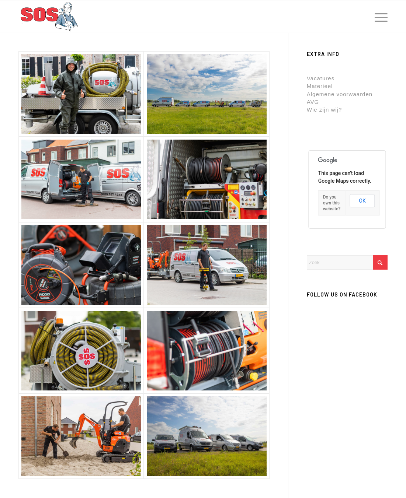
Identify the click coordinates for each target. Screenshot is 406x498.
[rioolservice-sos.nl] (48, 16)
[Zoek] (347, 262)
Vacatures (320, 78)
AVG (313, 102)
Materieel (320, 86)
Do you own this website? (332, 202)
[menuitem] (379, 16)
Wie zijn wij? (324, 109)
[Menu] (379, 16)
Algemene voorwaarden (339, 94)
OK (362, 201)
